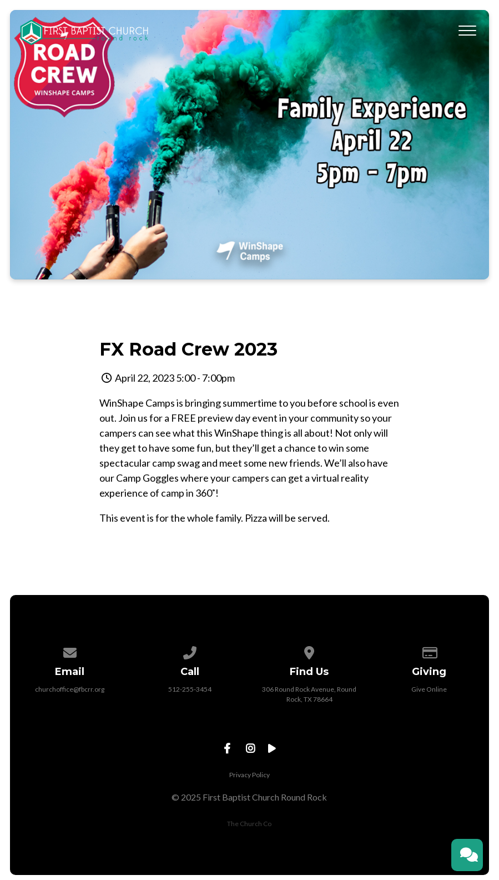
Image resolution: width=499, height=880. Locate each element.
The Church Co (249, 823)
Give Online (429, 689)
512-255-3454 (189, 689)
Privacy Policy (249, 775)
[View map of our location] (309, 651)
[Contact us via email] (70, 651)
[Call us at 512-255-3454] (189, 651)
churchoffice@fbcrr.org (69, 689)
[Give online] (429, 651)
